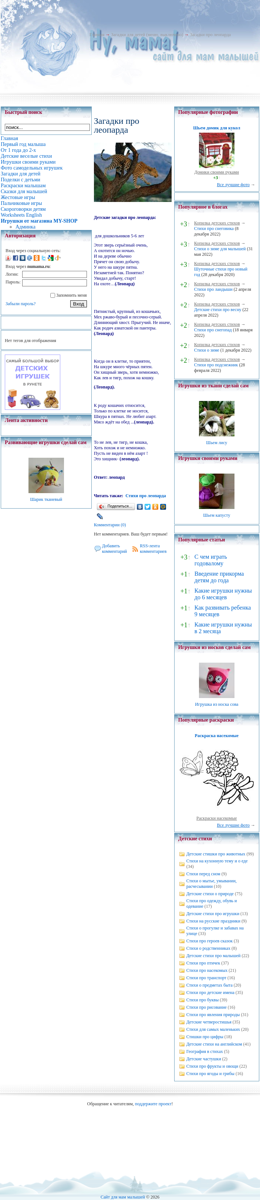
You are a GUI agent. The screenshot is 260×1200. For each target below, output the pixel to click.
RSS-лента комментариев (153, 548)
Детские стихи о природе (210, 893)
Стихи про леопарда (145, 495)
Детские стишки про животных (216, 854)
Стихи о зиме (206, 350)
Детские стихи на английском (214, 1044)
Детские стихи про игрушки (212, 913)
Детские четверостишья (209, 1022)
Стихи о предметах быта (209, 985)
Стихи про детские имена (210, 992)
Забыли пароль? (21, 303)
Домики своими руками (217, 172)
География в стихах (204, 1051)
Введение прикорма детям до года (219, 577)
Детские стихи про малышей (213, 955)
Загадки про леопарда (210, 34)
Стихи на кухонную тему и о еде (217, 861)
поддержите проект (153, 1103)
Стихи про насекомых (207, 970)
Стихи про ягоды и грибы (210, 1073)
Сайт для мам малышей (123, 1197)
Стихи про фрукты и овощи (212, 1066)
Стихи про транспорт (206, 977)
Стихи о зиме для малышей (220, 248)
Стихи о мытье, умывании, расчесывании (211, 883)
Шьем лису (216, 442)
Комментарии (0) (110, 524)
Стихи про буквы (202, 999)
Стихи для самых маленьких (213, 1029)
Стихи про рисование (206, 1007)
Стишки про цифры (204, 1036)
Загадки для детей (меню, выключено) (147, 34)
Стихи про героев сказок (209, 940)
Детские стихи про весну (218, 309)
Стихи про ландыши (213, 289)
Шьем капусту (216, 515)
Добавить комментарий (114, 548)
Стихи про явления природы (213, 1014)
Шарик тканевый (46, 499)
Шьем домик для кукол (216, 127)
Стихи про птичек (203, 963)
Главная (97, 34)
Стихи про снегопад (213, 329)
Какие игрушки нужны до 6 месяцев (223, 593)
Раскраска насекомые (217, 735)
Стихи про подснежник (216, 364)
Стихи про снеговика (214, 228)
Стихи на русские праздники (213, 921)
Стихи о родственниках (208, 948)
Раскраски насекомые (216, 818)
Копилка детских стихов (217, 223)
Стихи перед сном (203, 873)
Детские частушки (203, 1058)
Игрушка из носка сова (216, 704)
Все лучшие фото (233, 184)
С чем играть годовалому (211, 560)
